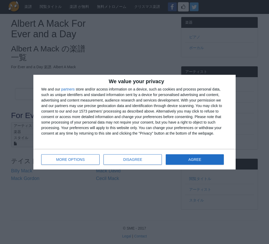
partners (68, 89)
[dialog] (134, 122)
